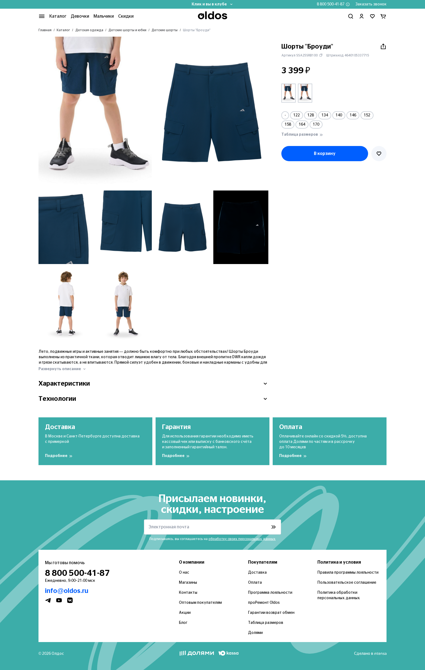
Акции (185, 613)
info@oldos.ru (66, 591)
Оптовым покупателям (200, 603)
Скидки (126, 16)
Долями (255, 633)
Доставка (257, 572)
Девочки (80, 16)
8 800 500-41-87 (330, 4)
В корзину (325, 153)
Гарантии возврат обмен (271, 613)
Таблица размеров (265, 623)
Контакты (188, 593)
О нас (184, 572)
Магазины (188, 583)
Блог (183, 623)
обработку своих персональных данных (242, 539)
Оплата (255, 583)
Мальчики (104, 16)
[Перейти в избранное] (372, 16)
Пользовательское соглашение (346, 583)
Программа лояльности (270, 593)
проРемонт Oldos (264, 603)
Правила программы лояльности (347, 572)
